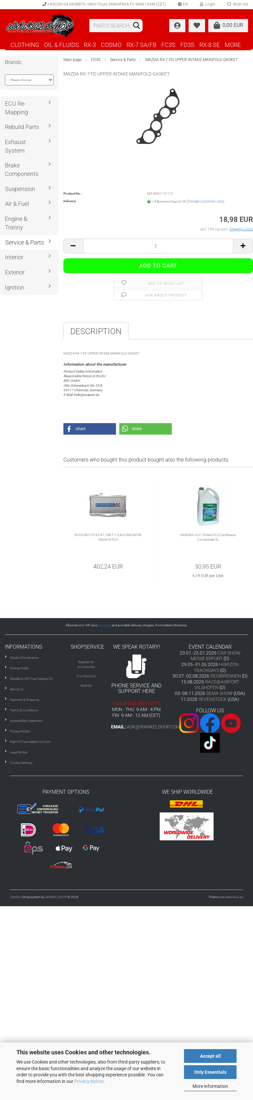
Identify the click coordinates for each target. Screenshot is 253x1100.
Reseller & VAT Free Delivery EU (31, 678)
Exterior (15, 272)
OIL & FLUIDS (61, 44)
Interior (14, 257)
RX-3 (90, 44)
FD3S (187, 44)
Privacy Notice (89, 1081)
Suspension (20, 188)
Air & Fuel (17, 203)
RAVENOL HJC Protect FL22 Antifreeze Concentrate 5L (208, 537)
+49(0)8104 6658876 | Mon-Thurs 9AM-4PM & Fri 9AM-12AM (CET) (104, 4)
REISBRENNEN (225, 676)
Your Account (86, 676)
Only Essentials (210, 1072)
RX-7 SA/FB (141, 44)
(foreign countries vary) (205, 201)
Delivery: (70, 201)
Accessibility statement (26, 721)
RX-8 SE (209, 44)
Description (96, 331)
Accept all (210, 1056)
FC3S (168, 44)
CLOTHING (25, 44)
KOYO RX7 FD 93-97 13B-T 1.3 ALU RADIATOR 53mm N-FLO (108, 537)
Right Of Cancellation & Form (30, 742)
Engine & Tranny (16, 223)
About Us (16, 689)
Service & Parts (24, 242)
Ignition (14, 287)
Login (207, 4)
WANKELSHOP (56, 897)
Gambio (15, 897)
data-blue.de (234, 897)
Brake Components (21, 169)
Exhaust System (15, 146)
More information (210, 1086)
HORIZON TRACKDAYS (216, 667)
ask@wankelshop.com (153, 726)
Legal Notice (18, 752)
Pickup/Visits (19, 668)
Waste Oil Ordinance (24, 657)
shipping (104, 625)
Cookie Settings (21, 763)
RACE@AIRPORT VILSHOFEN (217, 684)
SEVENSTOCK (212, 699)
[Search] (136, 25)
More (233, 44)
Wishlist (86, 685)
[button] (89, 429)
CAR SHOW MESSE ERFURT (216, 655)
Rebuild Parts (22, 126)
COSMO (111, 44)
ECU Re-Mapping (16, 108)
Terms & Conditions (24, 710)
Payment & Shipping (24, 699)
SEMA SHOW (219, 693)
